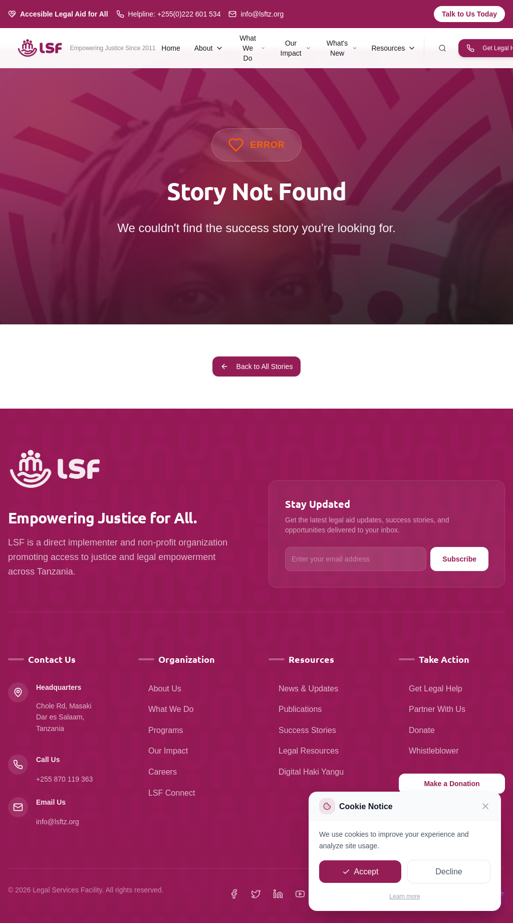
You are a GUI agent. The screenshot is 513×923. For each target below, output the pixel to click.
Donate (417, 730)
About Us (159, 688)
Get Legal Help (430, 688)
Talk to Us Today (469, 14)
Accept (360, 872)
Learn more (404, 897)
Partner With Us (432, 709)
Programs (160, 730)
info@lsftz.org (57, 822)
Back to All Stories (256, 366)
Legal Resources (304, 751)
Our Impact (163, 751)
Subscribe (459, 559)
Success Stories (302, 730)
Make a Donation (451, 784)
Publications (295, 709)
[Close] (485, 808)
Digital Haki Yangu (306, 772)
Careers (157, 772)
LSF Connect (166, 793)
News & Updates (303, 688)
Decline (448, 872)
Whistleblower (429, 751)
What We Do (165, 709)
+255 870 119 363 (64, 779)
